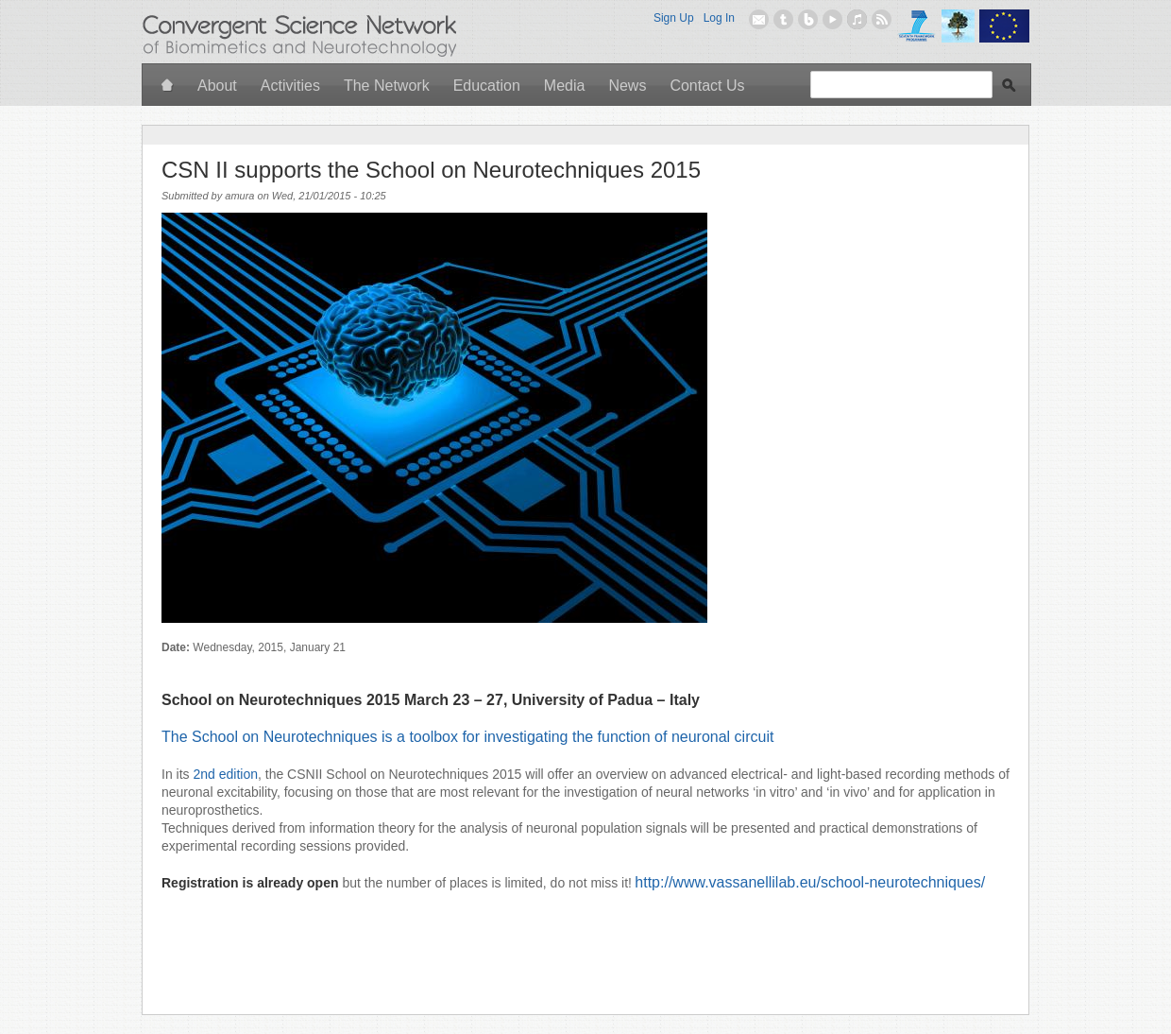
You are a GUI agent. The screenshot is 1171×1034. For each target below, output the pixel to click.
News (627, 86)
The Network (387, 86)
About (217, 86)
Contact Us (707, 86)
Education (486, 86)
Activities (290, 86)
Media (565, 86)
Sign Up (673, 18)
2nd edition (225, 774)
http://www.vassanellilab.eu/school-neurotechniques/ (810, 882)
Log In (719, 18)
